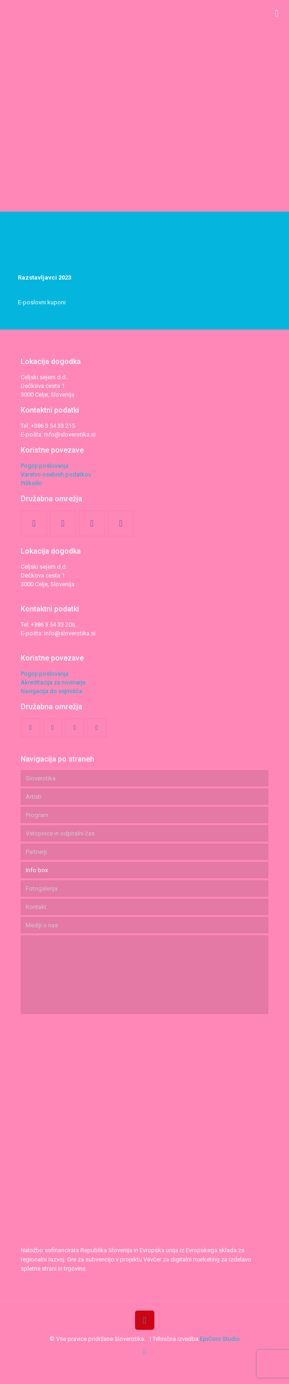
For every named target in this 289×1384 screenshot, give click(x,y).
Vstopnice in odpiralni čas (60, 833)
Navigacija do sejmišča (51, 691)
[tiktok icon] (144, 1352)
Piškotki (31, 483)
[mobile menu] (276, 14)
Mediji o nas (42, 925)
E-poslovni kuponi (42, 302)
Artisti (33, 796)
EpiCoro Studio (220, 1338)
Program (37, 815)
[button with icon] (34, 523)
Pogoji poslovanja (44, 465)
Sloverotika (41, 778)
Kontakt (36, 906)
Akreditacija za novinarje (53, 682)
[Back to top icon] (144, 1320)
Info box (37, 870)
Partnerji (36, 851)
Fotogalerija (41, 888)
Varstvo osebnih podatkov (56, 474)
